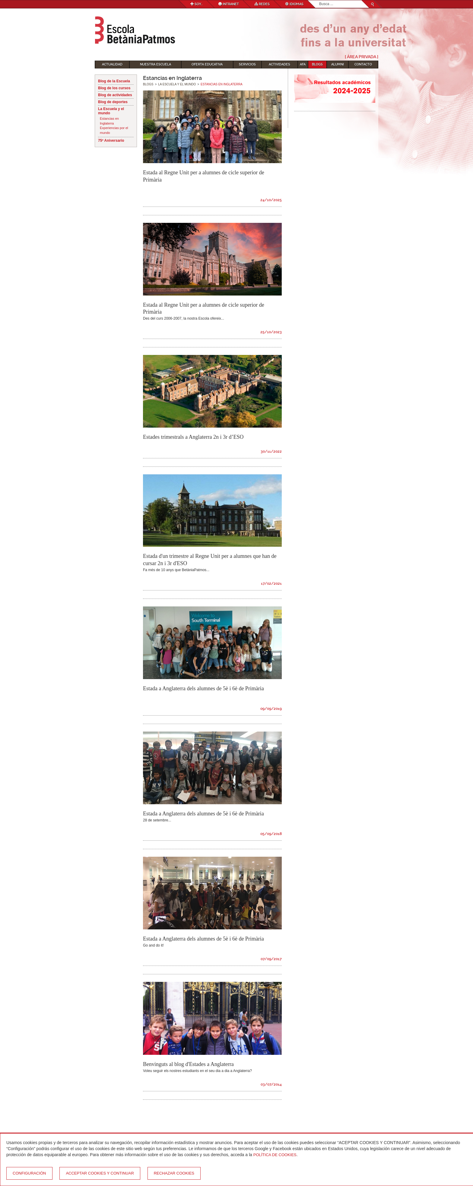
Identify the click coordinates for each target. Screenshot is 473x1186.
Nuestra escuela (155, 64)
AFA (303, 64)
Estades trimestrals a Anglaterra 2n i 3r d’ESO (193, 437)
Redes (262, 4)
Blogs (317, 64)
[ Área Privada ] (361, 56)
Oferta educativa (207, 64)
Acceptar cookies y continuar (100, 1173)
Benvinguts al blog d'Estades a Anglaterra (188, 1064)
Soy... (196, 4)
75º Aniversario (111, 140)
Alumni (337, 64)
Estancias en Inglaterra (109, 121)
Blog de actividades (115, 95)
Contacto (363, 64)
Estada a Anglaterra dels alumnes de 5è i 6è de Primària (203, 688)
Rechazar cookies (174, 1173)
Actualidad (112, 64)
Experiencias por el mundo (114, 130)
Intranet (228, 4)
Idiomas (294, 4)
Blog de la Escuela (114, 81)
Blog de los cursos (114, 88)
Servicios (247, 64)
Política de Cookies (275, 1155)
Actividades (279, 64)
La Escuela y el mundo (111, 111)
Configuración (29, 1173)
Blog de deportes (113, 102)
